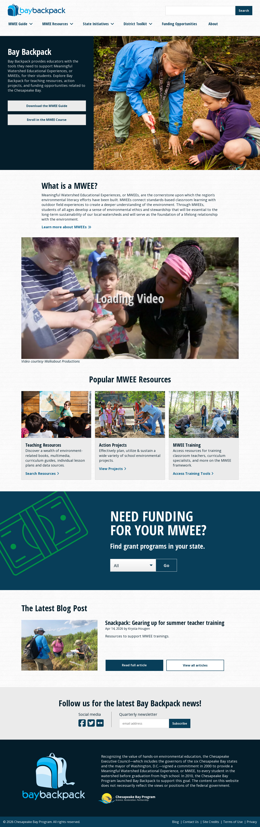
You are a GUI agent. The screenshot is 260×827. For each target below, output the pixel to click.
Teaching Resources (43, 445)
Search (244, 10)
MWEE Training (187, 445)
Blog (175, 822)
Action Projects (113, 445)
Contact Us (191, 822)
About (213, 23)
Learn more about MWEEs (66, 227)
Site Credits (211, 822)
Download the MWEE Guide (46, 106)
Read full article (134, 665)
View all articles (195, 665)
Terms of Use (233, 822)
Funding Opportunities (179, 23)
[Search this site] (200, 10)
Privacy (252, 822)
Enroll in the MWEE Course (47, 120)
